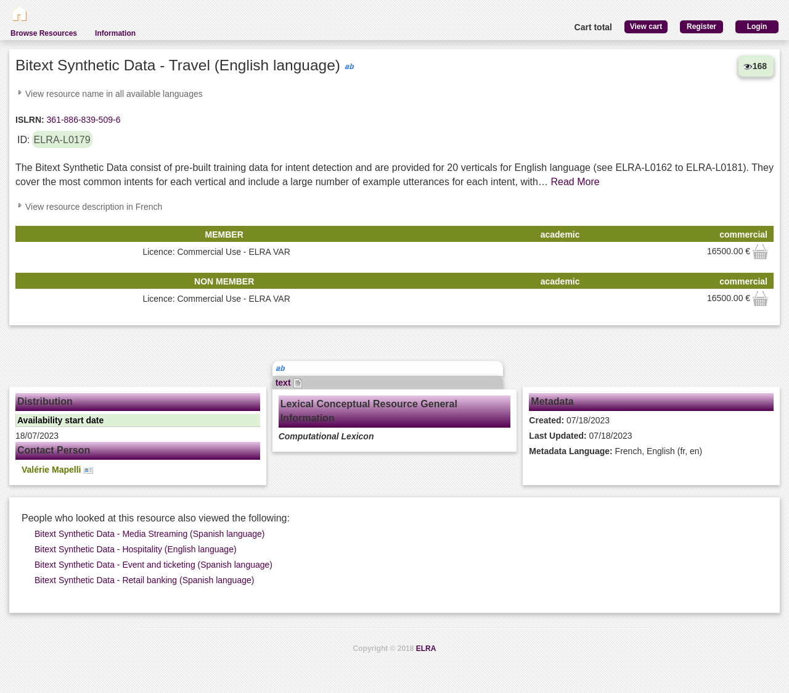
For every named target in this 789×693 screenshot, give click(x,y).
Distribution (45, 401)
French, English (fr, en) (615, 451)
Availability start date (60, 420)
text (289, 383)
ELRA (426, 648)
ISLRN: (29, 120)
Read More (575, 181)
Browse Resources (43, 33)
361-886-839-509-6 (82, 120)
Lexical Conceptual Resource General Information (368, 411)
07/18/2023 (569, 420)
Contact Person (53, 450)
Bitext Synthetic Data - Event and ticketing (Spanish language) (153, 565)
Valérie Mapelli (57, 470)
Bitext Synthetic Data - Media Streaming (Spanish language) (150, 534)
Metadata (552, 401)
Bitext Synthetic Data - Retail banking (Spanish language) (144, 580)
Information (115, 33)
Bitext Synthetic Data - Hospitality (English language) (136, 549)
